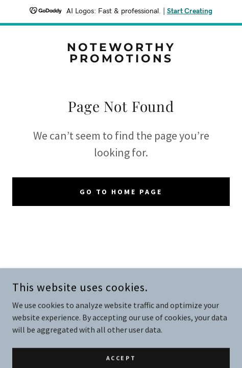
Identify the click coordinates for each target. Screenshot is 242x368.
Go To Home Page (121, 191)
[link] (121, 53)
